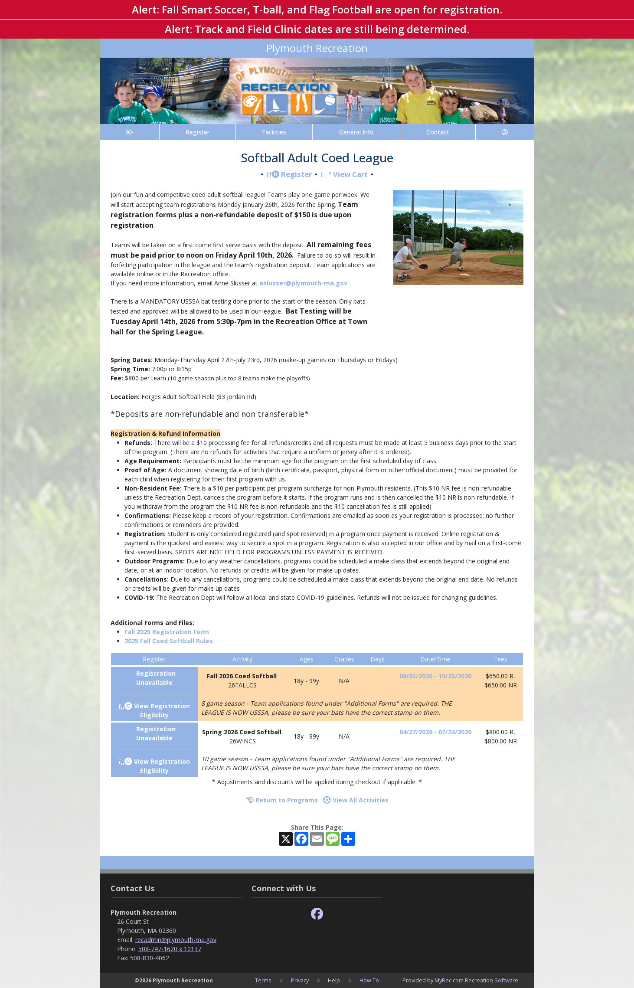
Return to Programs (282, 800)
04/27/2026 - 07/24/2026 (435, 732)
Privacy (300, 980)
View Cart (343, 174)
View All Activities (356, 800)
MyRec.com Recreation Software (476, 980)
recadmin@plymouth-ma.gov (175, 940)
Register (197, 132)
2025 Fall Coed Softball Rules (168, 641)
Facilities (274, 132)
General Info (356, 132)
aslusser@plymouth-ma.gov (303, 283)
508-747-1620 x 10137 (169, 949)
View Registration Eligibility (154, 710)
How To (369, 980)
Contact (437, 132)
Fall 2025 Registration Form (166, 632)
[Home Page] (129, 132)
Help (334, 980)
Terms (263, 980)
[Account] (505, 132)
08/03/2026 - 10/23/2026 (435, 676)
